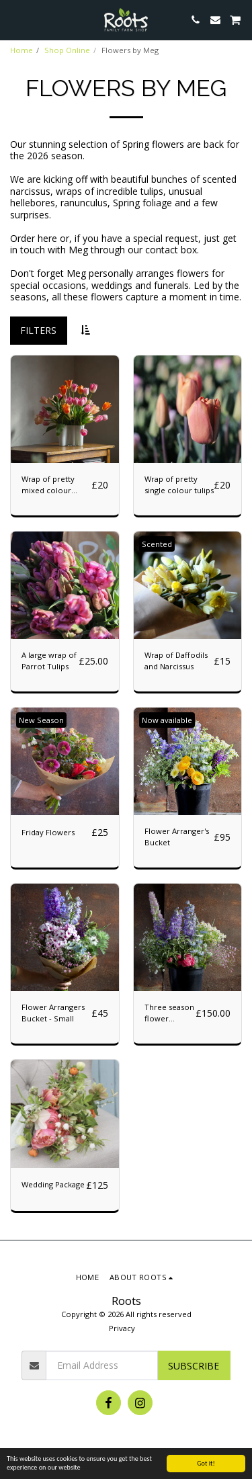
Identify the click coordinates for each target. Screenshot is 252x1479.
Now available (167, 720)
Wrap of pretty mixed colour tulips (48, 485)
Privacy (122, 1328)
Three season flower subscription (169, 1013)
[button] (14, 19)
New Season (41, 720)
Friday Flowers (48, 832)
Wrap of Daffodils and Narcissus (176, 660)
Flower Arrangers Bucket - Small (53, 1012)
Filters (38, 330)
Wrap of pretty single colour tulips (179, 484)
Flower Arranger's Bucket (176, 836)
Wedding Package (53, 1184)
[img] (65, 586)
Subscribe (193, 1365)
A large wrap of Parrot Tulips (49, 660)
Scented (157, 544)
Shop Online (67, 50)
